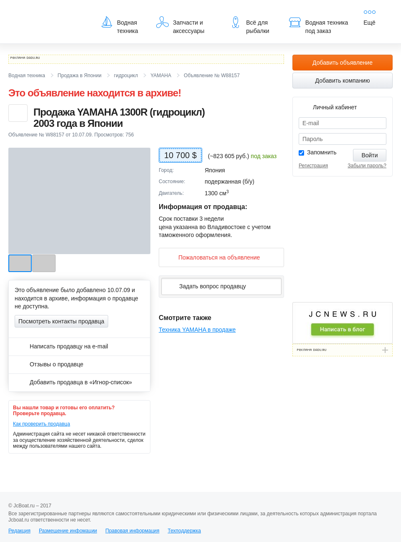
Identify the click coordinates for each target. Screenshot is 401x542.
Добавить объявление (342, 62)
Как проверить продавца (41, 424)
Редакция (19, 531)
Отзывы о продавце (49, 364)
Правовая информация (132, 531)
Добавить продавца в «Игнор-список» (73, 382)
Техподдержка (184, 531)
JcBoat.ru (48, 13)
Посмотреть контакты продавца (61, 321)
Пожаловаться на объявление (212, 257)
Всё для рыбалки (249, 25)
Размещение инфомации (68, 531)
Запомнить (322, 152)
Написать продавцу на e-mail (61, 346)
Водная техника (119, 25)
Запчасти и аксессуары (180, 25)
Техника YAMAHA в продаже (197, 329)
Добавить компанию (342, 80)
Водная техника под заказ (318, 25)
